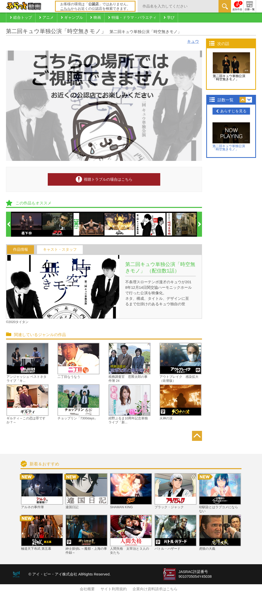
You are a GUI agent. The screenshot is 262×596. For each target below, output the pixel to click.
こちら (65, 9)
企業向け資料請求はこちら (155, 589)
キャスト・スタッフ (60, 249)
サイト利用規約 (113, 589)
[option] (27, 224)
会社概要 (87, 589)
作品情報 (20, 249)
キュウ (193, 41)
